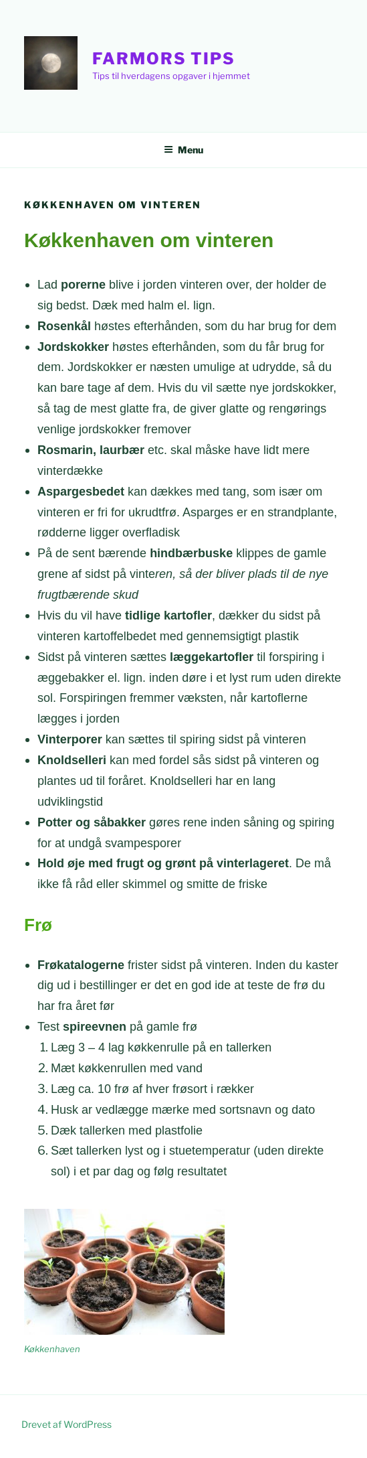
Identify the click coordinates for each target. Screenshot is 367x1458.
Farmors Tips (163, 58)
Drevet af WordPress (66, 1424)
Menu (183, 149)
